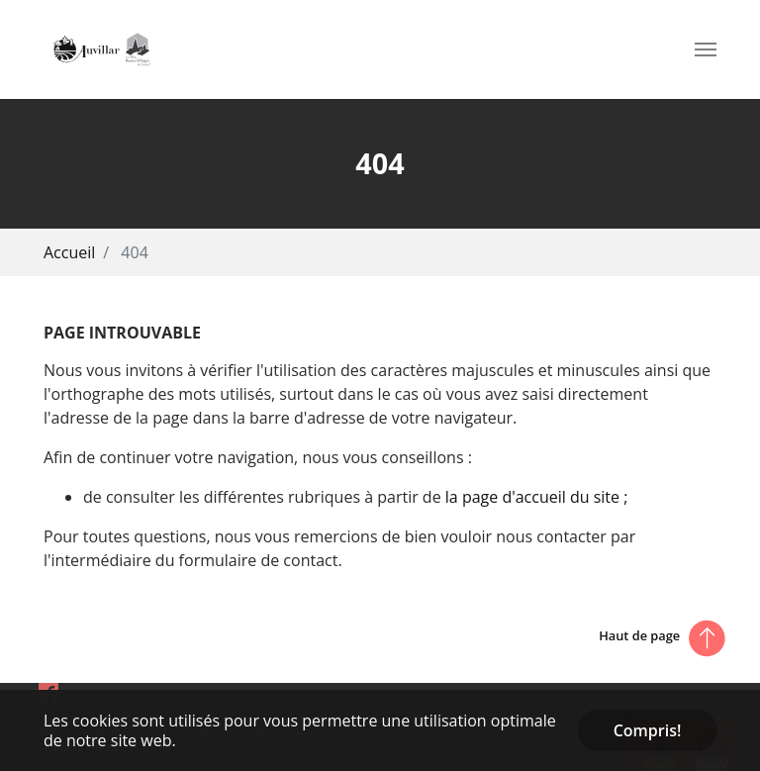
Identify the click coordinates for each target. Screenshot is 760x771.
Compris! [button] (648, 730)
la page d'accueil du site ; (536, 497)
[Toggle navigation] (705, 49)
